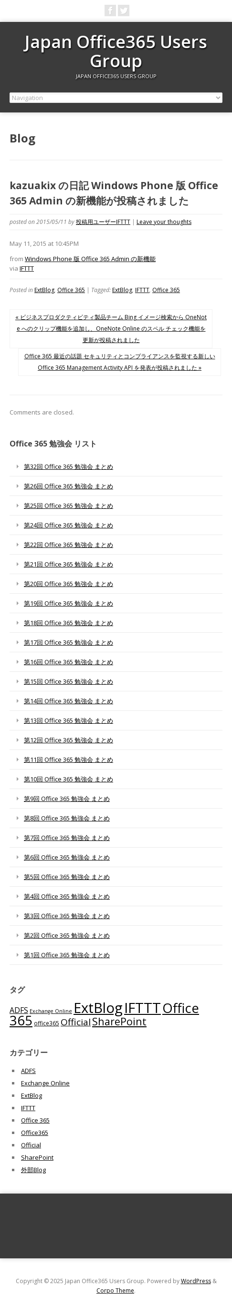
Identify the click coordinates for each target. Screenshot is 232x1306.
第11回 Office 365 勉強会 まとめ (68, 759)
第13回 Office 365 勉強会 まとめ (68, 720)
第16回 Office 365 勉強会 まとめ (68, 662)
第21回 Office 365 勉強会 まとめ (68, 564)
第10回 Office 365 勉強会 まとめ (68, 779)
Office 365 (71, 290)
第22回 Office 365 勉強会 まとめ (68, 544)
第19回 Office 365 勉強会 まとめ (68, 603)
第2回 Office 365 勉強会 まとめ (67, 935)
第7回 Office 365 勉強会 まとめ (67, 837)
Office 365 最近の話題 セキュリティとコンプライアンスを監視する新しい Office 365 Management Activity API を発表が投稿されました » (119, 362)
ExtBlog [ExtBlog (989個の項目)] (98, 1007)
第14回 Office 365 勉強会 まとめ (68, 701)
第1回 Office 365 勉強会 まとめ (67, 955)
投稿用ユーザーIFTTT (103, 222)
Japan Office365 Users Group (116, 51)
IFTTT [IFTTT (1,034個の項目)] (142, 1007)
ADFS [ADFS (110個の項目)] (19, 1010)
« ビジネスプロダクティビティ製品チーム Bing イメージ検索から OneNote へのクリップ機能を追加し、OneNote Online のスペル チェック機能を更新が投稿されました (111, 328)
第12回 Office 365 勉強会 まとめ (68, 740)
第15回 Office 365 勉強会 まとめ (68, 681)
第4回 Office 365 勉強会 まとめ (67, 896)
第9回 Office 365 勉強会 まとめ (67, 798)
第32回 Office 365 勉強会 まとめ (68, 466)
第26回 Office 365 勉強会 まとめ (68, 486)
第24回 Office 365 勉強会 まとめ (68, 525)
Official (31, 1145)
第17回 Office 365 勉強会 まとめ (68, 642)
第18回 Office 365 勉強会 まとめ (68, 622)
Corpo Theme (115, 1290)
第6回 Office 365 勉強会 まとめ (67, 857)
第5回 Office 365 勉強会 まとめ (67, 876)
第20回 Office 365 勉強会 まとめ (68, 583)
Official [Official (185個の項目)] (76, 1022)
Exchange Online (45, 1083)
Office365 (34, 1132)
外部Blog (33, 1169)
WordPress (196, 1281)
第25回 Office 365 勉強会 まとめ (68, 505)
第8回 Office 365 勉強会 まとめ (67, 818)
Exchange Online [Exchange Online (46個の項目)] (51, 1011)
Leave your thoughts (164, 222)
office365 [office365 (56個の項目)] (46, 1023)
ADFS (28, 1070)
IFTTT (27, 268)
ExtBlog (44, 290)
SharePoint (37, 1157)
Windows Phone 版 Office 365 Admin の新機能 (90, 258)
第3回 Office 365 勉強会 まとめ (67, 915)
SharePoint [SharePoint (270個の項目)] (119, 1021)
